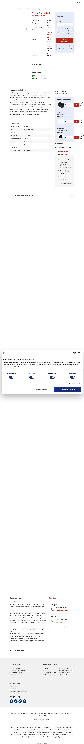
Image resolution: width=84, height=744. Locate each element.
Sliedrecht (14, 689)
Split (25, 132)
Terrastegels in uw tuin (49, 727)
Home (46, 668)
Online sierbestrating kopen (42, 734)
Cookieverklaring (42, 715)
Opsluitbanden (38, 727)
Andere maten (37, 64)
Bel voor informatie (61, 607)
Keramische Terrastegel (35, 737)
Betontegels (68, 732)
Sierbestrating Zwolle (29, 730)
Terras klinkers (56, 734)
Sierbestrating (64, 668)
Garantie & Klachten (47, 713)
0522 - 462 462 (65, 154)
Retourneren (14, 675)
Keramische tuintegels (28, 734)
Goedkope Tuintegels (27, 727)
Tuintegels (48, 670)
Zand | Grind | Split (50, 672)
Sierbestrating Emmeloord (26, 732)
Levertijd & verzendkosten (18, 670)
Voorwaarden (65, 713)
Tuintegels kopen (16, 734)
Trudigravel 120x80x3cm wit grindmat (62, 114)
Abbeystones (69, 727)
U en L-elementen (50, 675)
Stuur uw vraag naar (62, 619)
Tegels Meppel (58, 737)
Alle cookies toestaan (68, 389)
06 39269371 (61, 622)
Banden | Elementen (66, 670)
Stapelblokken (64, 675)
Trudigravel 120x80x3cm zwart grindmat (62, 130)
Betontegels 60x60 (15, 727)
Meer (67, 627)
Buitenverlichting (65, 672)
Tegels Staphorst (48, 737)
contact (64, 152)
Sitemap (13, 713)
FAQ (12, 677)
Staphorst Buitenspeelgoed (19, 691)
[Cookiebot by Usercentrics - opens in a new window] (73, 353)
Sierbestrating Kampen (43, 730)
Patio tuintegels (65, 734)
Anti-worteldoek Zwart (64, 99)
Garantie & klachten (17, 672)
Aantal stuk (59, 21)
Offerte (70, 47)
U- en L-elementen (18, 730)
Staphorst (14, 687)
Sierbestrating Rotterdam (57, 732)
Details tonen (73, 384)
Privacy (71, 713)
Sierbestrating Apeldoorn (42, 732)
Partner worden (15, 668)
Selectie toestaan (41, 389)
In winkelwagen (64, 40)
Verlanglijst (61, 47)
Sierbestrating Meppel (56, 730)
